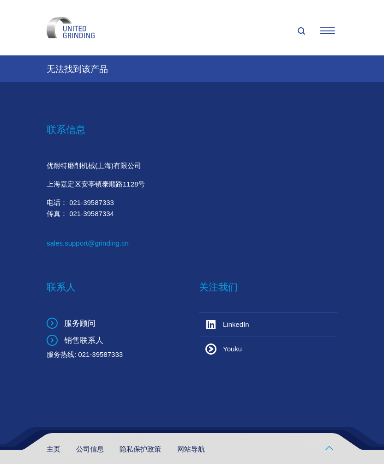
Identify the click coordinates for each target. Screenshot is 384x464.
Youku (232, 349)
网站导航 (191, 449)
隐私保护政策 (141, 449)
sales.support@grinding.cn (88, 243)
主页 (54, 449)
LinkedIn (236, 324)
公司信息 (91, 449)
